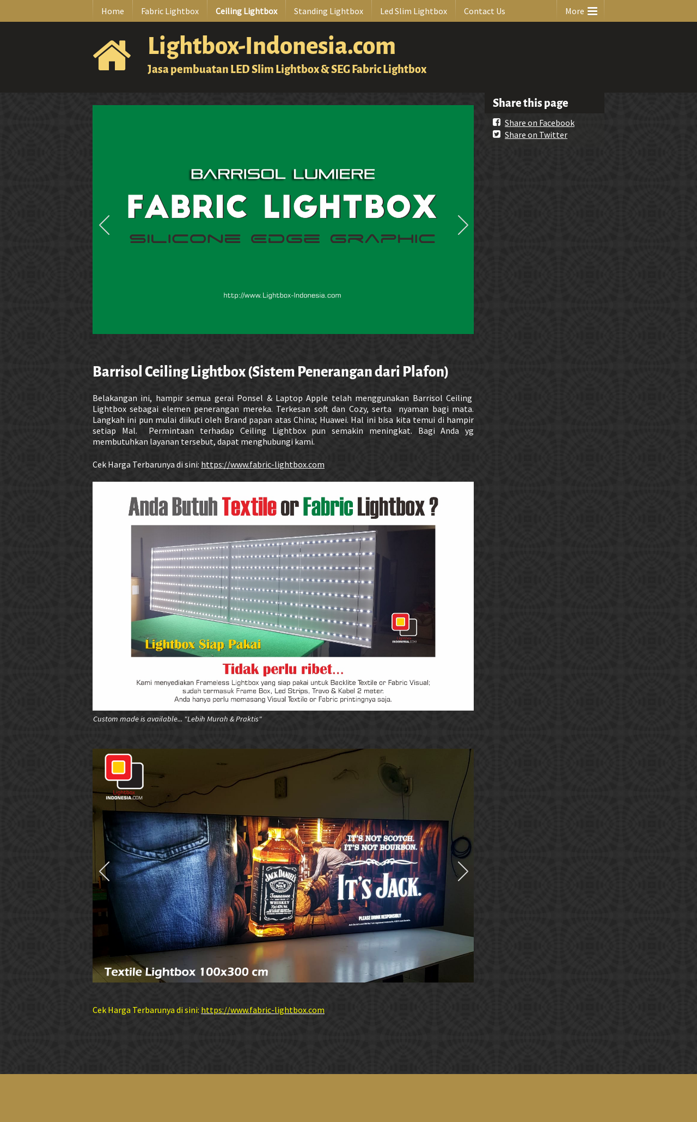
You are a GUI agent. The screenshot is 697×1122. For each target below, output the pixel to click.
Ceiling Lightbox (246, 10)
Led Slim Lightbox (413, 10)
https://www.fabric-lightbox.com (263, 464)
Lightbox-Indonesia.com (272, 46)
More (581, 8)
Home (112, 10)
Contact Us (484, 10)
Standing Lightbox (328, 10)
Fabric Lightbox (170, 10)
